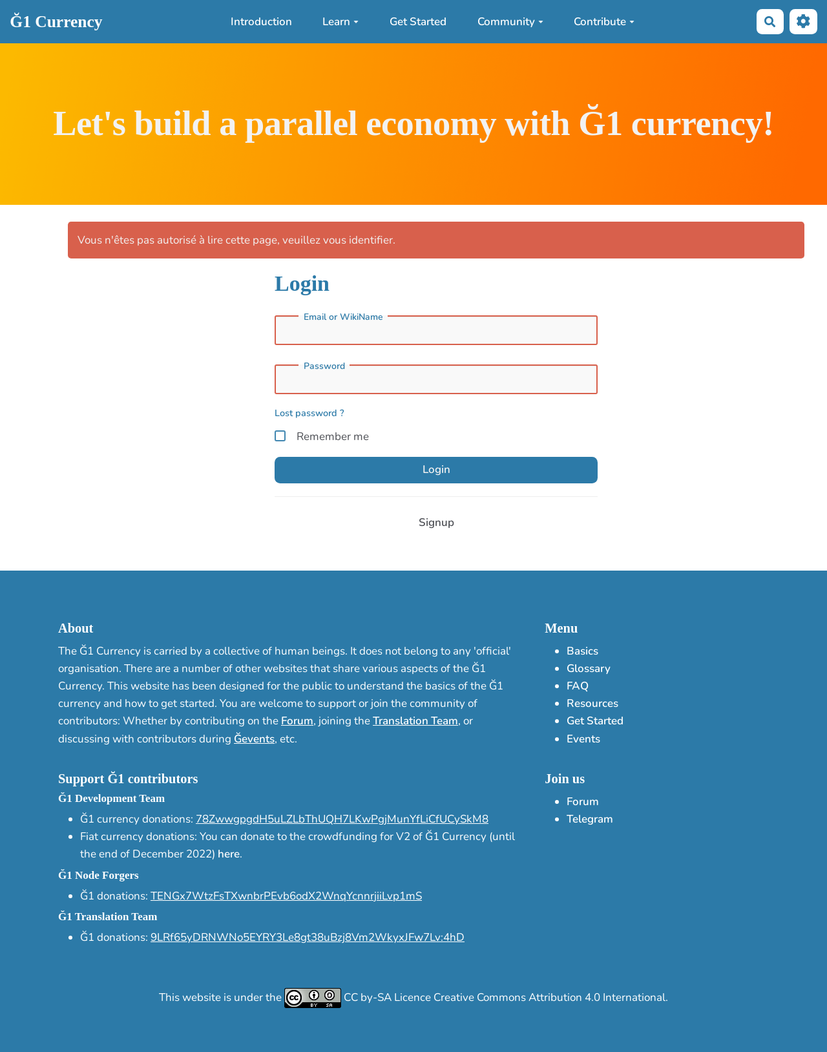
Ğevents (254, 738)
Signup (436, 522)
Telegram (590, 819)
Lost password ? (309, 412)
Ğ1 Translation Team (107, 916)
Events (583, 738)
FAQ (578, 686)
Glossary (589, 668)
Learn (340, 21)
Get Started (418, 21)
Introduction (261, 21)
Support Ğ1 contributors (128, 779)
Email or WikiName (343, 317)
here (229, 854)
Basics (582, 651)
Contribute (604, 21)
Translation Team (415, 720)
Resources (592, 703)
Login (436, 469)
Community (510, 21)
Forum (297, 720)
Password (324, 366)
